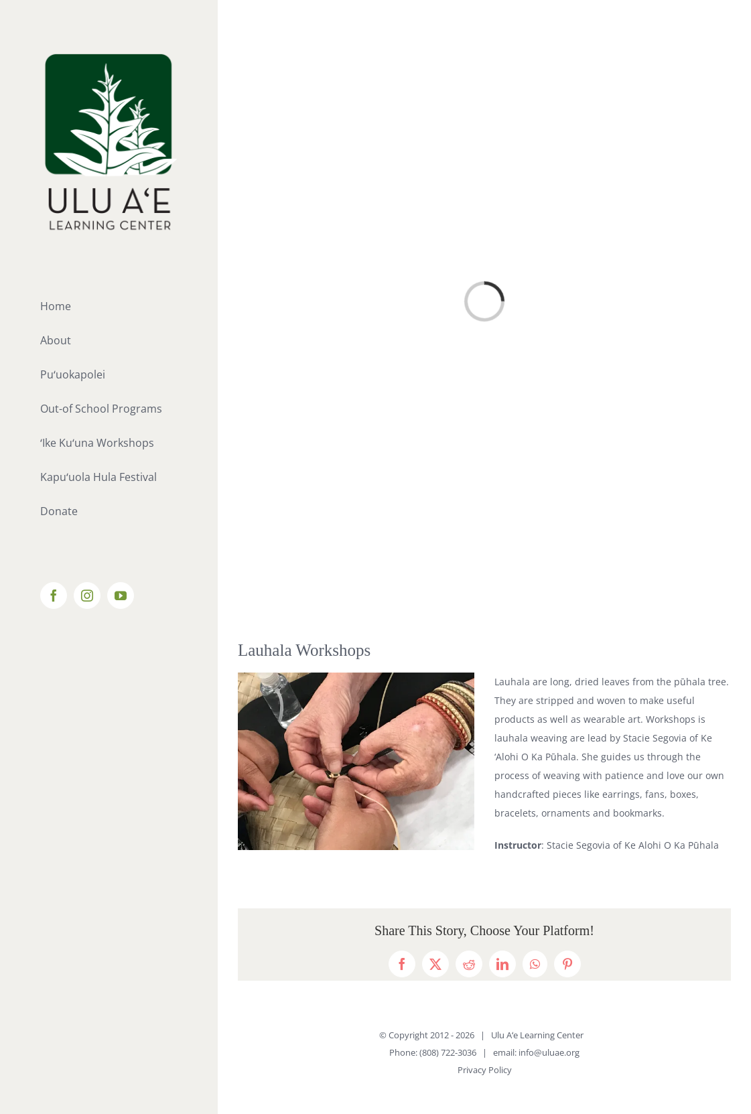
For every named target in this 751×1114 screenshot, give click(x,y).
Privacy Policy (485, 1070)
